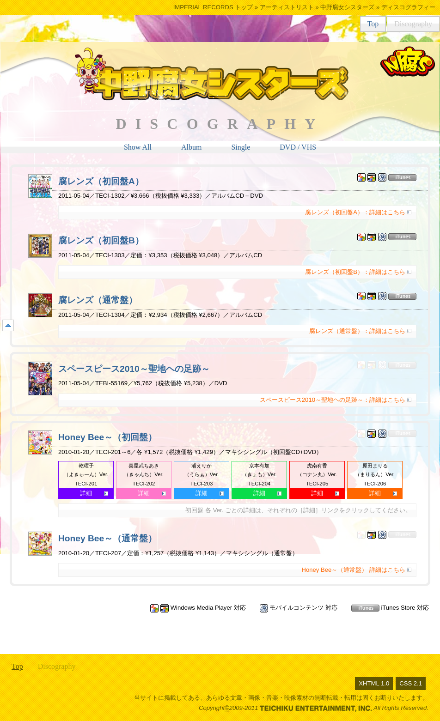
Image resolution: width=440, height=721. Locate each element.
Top (373, 24)
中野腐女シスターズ (347, 7)
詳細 (86, 493)
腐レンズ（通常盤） (97, 300)
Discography (413, 24)
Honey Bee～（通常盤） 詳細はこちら (353, 569)
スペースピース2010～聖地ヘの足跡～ (134, 369)
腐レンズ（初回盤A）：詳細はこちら (355, 212)
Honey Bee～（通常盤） (107, 538)
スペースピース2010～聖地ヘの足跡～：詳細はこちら (332, 399)
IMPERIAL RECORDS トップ (213, 7)
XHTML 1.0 (374, 683)
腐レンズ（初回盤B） (101, 240)
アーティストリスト (287, 7)
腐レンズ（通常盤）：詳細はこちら (357, 330)
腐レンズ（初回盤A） (101, 181)
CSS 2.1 (410, 683)
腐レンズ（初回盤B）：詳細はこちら (355, 271)
